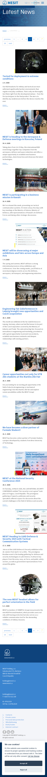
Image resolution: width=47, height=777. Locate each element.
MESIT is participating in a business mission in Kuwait (21, 196)
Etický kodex (10, 724)
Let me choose (33, 756)
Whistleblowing (11, 722)
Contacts (9, 715)
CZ (26, 2)
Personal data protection (15, 720)
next (10, 43)
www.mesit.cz (8, 683)
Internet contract (12, 727)
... (18, 39)
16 (5, 43)
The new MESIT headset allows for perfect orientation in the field (20, 600)
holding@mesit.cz (9, 681)
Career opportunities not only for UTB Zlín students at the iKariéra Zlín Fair (22, 375)
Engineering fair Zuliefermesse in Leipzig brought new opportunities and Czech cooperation (23, 311)
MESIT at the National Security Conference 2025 (18, 479)
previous (7, 39)
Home (4, 31)
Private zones (11, 717)
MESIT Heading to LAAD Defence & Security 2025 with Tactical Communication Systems (20, 539)
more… (5, 105)
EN (29, 2)
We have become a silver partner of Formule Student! (21, 428)
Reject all (23, 770)
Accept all (23, 763)
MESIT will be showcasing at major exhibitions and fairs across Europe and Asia (23, 253)
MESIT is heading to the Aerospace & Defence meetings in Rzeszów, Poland (22, 138)
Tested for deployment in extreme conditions (21, 77)
